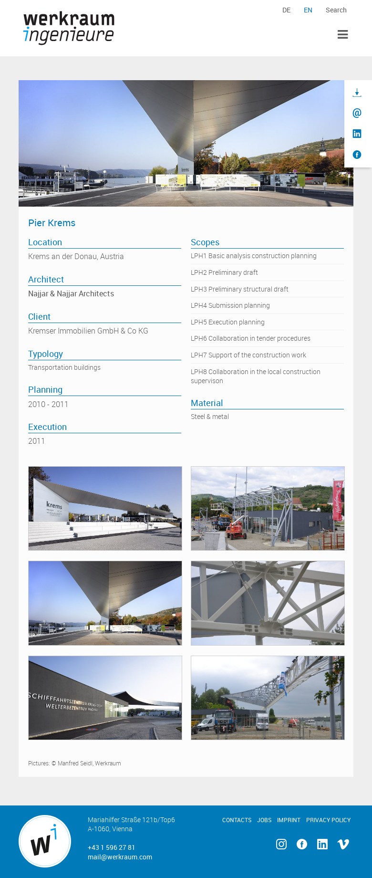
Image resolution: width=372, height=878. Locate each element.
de (286, 9)
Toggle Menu (342, 34)
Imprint (288, 820)
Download (357, 93)
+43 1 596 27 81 (111, 847)
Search (336, 9)
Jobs (264, 820)
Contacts (236, 820)
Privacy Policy (328, 820)
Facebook (301, 844)
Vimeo (343, 844)
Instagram (281, 844)
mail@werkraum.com (120, 856)
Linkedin (322, 844)
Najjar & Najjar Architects (71, 293)
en (308, 9)
